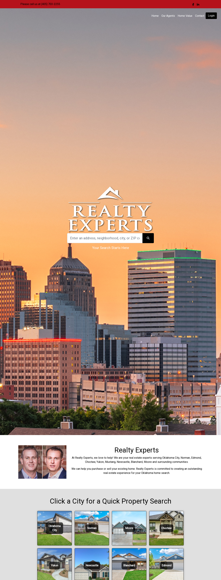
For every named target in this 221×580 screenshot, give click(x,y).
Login (211, 15)
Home (155, 15)
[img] (193, 4)
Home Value (185, 15)
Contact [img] (199, 15)
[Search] (104, 238)
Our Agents (168, 15)
